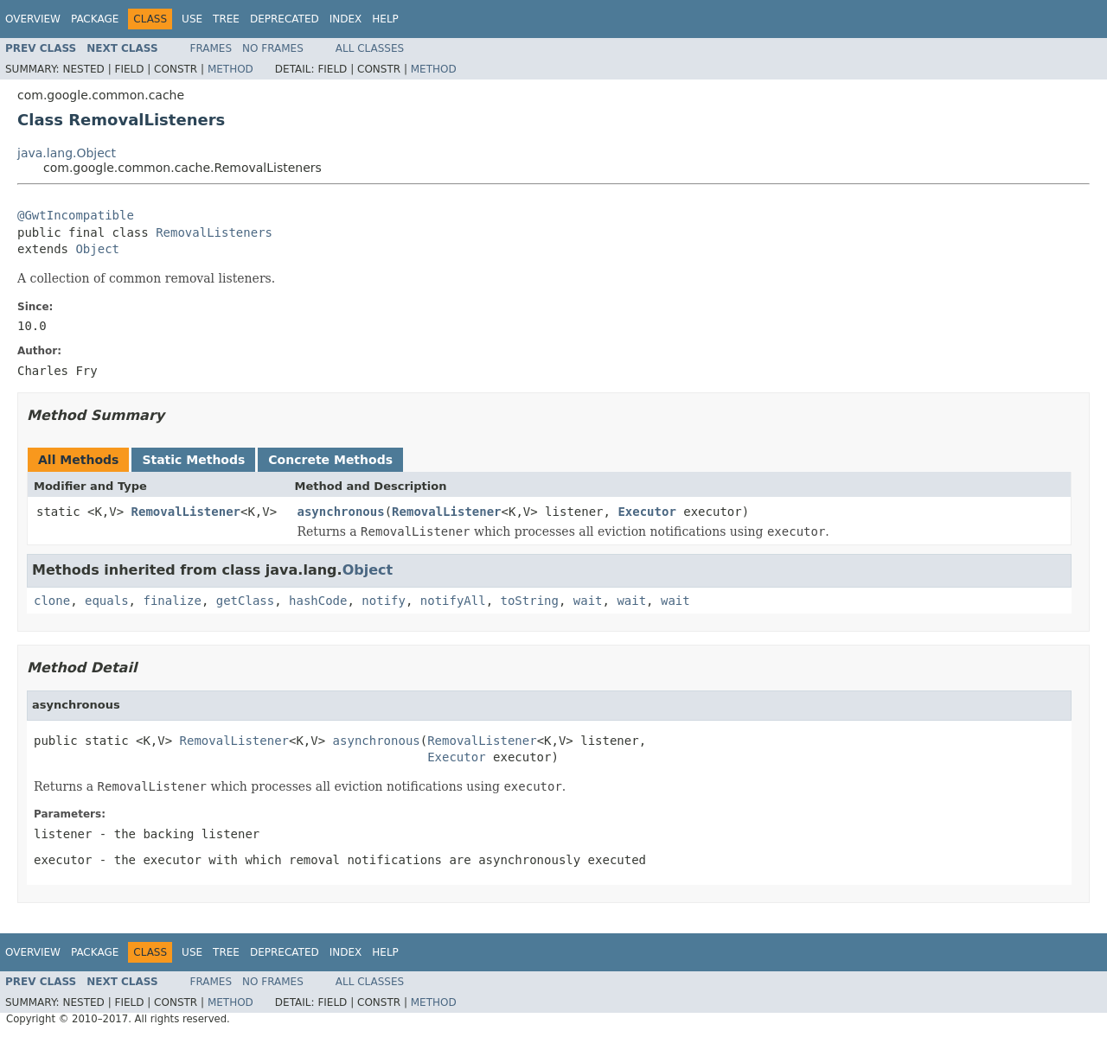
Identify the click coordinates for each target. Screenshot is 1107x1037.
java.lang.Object (66, 153)
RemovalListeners (214, 232)
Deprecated (284, 19)
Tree (226, 19)
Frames (211, 48)
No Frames (273, 48)
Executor (646, 511)
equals (107, 601)
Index (346, 19)
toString (530, 601)
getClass (245, 601)
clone (52, 601)
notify (384, 601)
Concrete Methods (330, 460)
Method (230, 69)
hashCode (318, 601)
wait (588, 601)
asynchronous (341, 511)
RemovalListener (185, 511)
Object (97, 249)
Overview (33, 19)
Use (192, 19)
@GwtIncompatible (75, 215)
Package (94, 19)
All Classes (370, 48)
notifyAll (453, 601)
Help (385, 19)
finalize (172, 601)
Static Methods (193, 460)
